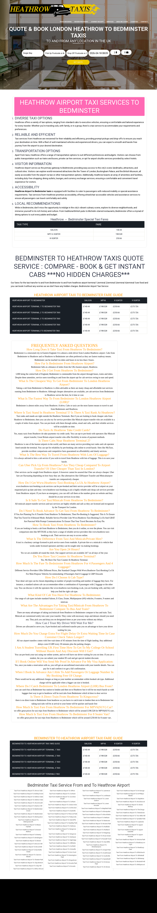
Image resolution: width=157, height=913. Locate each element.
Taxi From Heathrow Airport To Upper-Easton (130, 824)
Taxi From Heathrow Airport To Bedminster (28, 813)
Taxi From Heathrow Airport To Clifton (62, 789)
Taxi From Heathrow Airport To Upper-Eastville (130, 829)
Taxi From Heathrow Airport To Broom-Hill (28, 842)
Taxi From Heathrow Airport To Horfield (62, 845)
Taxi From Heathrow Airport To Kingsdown (62, 859)
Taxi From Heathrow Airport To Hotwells (62, 848)
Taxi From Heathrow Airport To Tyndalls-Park (130, 817)
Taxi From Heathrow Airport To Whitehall (130, 854)
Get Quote (78, 62)
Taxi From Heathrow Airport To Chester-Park (28, 858)
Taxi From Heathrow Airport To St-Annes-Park (96, 862)
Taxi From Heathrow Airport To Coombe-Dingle (62, 796)
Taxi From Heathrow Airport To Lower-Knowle (96, 803)
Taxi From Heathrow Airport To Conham (62, 792)
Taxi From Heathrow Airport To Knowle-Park (62, 862)
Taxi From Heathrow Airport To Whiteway (130, 857)
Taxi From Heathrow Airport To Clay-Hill (28, 864)
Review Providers (81, 4)
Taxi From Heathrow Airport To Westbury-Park (130, 847)
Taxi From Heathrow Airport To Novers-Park (96, 822)
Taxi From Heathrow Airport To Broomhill (28, 845)
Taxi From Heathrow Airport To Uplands (130, 820)
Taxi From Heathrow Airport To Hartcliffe (62, 819)
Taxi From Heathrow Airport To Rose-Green (96, 834)
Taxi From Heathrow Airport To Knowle (62, 865)
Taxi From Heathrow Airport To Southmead (96, 852)
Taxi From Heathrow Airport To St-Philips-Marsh (130, 793)
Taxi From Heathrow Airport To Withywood (130, 863)
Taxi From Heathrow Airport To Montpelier (96, 810)
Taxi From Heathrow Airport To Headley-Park (62, 822)
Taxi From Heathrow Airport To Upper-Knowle (130, 834)
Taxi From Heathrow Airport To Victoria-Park (130, 838)
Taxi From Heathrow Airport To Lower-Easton (96, 798)
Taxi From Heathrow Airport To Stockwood (130, 800)
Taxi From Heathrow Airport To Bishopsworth (28, 819)
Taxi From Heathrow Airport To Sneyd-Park (96, 849)
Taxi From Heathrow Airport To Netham (96, 816)
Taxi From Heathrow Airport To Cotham (62, 800)
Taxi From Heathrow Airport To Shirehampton (96, 844)
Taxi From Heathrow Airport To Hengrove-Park (62, 829)
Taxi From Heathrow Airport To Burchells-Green (28, 849)
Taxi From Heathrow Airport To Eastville (62, 809)
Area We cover (122, 4)
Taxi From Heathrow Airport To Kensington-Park (62, 855)
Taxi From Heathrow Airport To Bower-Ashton (28, 829)
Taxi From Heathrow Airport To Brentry (28, 833)
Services (110, 4)
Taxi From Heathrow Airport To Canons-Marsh (28, 854)
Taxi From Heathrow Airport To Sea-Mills (96, 841)
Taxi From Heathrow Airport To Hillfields (62, 842)
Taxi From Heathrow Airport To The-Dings (130, 808)
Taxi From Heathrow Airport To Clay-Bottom (28, 861)
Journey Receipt (97, 4)
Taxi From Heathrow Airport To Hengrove (62, 833)
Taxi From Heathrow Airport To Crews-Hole (62, 803)
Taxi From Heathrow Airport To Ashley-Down (28, 792)
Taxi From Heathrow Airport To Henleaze (62, 836)
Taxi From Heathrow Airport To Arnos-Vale (28, 789)
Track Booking (66, 4)
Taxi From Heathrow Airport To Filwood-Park (62, 813)
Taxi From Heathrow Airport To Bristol (28, 839)
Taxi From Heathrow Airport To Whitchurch (130, 851)
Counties (134, 4)
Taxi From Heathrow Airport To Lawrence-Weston (96, 790)
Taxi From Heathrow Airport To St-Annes (96, 866)
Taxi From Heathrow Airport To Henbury (62, 825)
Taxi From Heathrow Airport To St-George (130, 789)
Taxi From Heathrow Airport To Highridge (62, 839)
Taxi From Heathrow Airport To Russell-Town (96, 838)
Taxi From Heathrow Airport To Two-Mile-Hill (130, 814)
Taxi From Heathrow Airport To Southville (96, 855)
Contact (144, 4)
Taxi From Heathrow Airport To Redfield (96, 825)
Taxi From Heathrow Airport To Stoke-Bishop (130, 804)
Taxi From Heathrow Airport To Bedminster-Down (28, 808)
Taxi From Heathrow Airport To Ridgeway (96, 831)
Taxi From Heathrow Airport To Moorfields (96, 813)
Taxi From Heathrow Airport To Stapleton (130, 797)
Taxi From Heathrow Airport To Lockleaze (96, 794)
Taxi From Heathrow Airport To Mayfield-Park (96, 807)
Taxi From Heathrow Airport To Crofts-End (62, 806)
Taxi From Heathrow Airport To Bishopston (28, 816)
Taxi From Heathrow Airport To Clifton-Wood (28, 867)
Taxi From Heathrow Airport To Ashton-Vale (28, 798)
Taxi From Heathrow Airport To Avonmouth (28, 802)
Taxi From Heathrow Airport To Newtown (96, 819)
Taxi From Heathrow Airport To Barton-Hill (28, 805)
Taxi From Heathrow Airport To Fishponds (62, 816)
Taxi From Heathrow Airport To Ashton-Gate (28, 795)
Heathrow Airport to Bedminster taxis (33, 190)
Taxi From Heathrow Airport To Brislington (28, 836)
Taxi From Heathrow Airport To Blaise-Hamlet (28, 824)
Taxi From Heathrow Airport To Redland (96, 828)
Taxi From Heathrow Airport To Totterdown (130, 811)
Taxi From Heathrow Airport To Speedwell (96, 858)
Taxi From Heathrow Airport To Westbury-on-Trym (130, 842)
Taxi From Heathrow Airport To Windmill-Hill (130, 860)
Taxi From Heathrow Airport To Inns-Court (62, 851)
